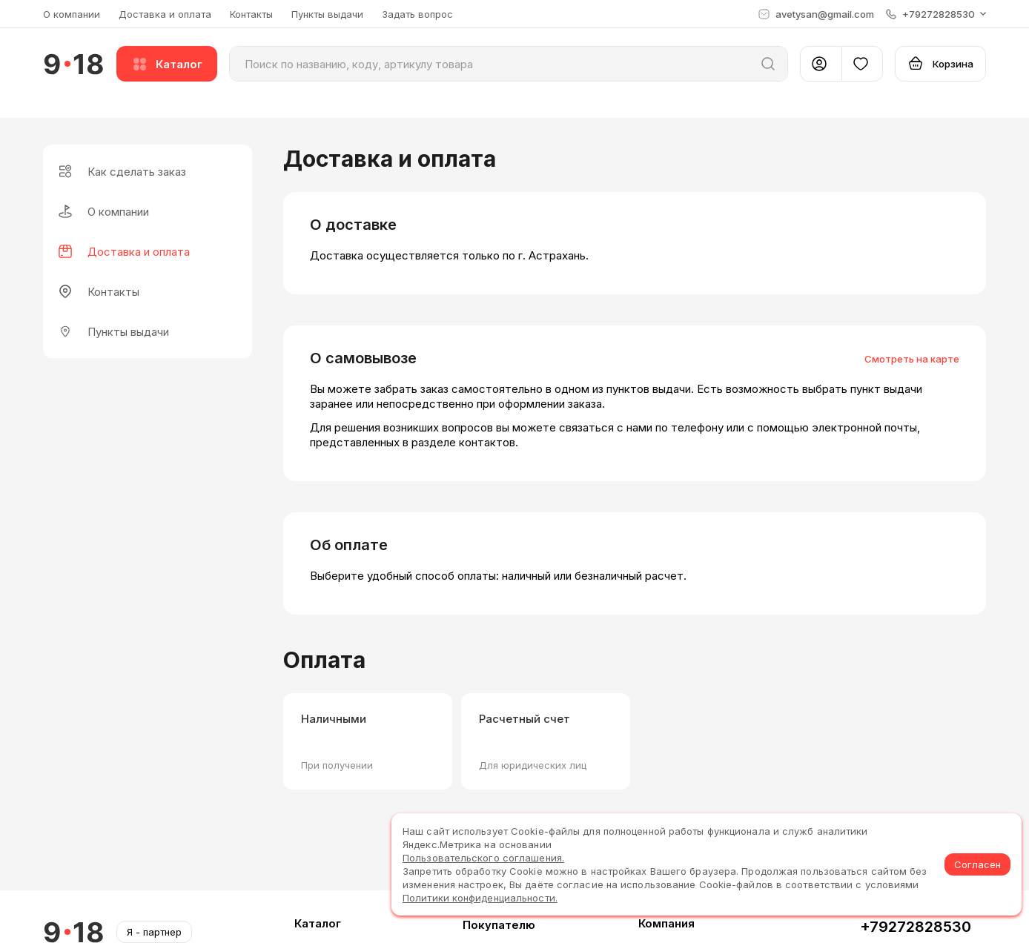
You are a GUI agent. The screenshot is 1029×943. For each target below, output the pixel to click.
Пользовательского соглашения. (483, 858)
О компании (71, 14)
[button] (936, 14)
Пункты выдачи (327, 14)
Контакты (251, 14)
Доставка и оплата (165, 14)
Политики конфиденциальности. (480, 898)
